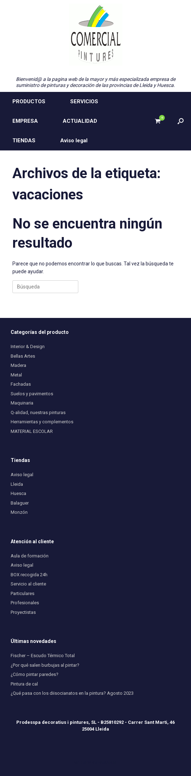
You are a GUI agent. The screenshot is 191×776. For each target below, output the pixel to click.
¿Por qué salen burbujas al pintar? (45, 665)
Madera (18, 365)
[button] (180, 121)
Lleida (17, 484)
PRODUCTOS (28, 101)
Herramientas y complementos (42, 421)
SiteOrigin (107, 762)
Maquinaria (22, 403)
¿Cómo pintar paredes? (34, 674)
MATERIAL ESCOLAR (32, 431)
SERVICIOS (84, 101)
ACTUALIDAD (80, 121)
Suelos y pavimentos (32, 393)
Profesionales (25, 602)
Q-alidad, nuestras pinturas (38, 412)
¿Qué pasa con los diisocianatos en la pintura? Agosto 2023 (72, 693)
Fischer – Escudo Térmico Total (43, 655)
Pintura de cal (24, 684)
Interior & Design (28, 346)
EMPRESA (25, 121)
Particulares (22, 593)
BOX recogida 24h (29, 574)
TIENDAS (23, 140)
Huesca (18, 493)
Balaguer (20, 503)
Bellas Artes (23, 356)
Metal (16, 375)
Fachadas (21, 384)
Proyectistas (23, 612)
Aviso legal (74, 140)
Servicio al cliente (28, 584)
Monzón (19, 512)
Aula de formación (30, 555)
